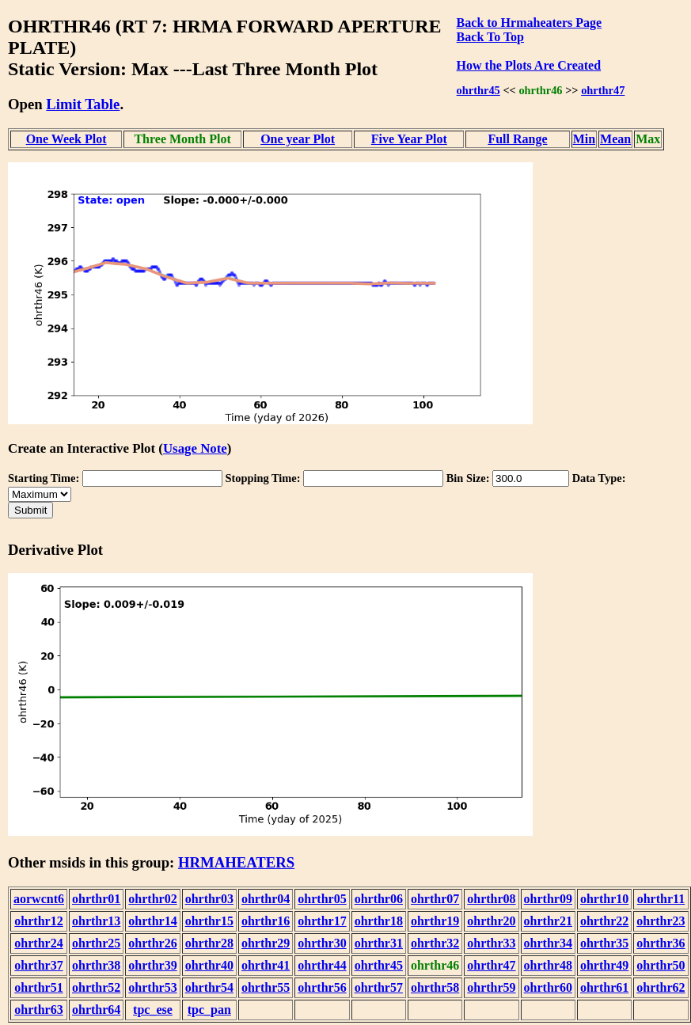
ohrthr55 (265, 987)
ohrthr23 (660, 921)
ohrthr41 (265, 965)
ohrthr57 (379, 987)
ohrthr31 (379, 943)
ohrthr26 (152, 943)
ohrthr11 (661, 898)
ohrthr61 (604, 987)
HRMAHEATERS (236, 862)
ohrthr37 (38, 965)
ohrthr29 (265, 943)
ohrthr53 (152, 987)
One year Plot (297, 139)
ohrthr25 (96, 943)
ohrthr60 (548, 987)
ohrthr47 (603, 90)
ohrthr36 (660, 943)
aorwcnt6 (38, 898)
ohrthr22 (604, 921)
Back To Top (490, 37)
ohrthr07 (435, 898)
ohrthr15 (209, 921)
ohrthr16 (265, 921)
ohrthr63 (38, 1009)
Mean (615, 139)
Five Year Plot (409, 139)
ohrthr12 (38, 921)
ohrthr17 (322, 921)
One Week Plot (66, 139)
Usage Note (195, 448)
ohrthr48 (548, 965)
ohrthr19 (435, 921)
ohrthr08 (491, 898)
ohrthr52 (96, 987)
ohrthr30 (322, 943)
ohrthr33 (491, 943)
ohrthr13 (96, 921)
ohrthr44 (322, 965)
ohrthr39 (152, 965)
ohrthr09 (548, 898)
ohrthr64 (96, 1009)
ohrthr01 (96, 898)
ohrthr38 (96, 965)
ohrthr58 (435, 987)
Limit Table (83, 104)
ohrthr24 (38, 943)
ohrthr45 (478, 90)
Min (584, 139)
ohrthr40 (209, 965)
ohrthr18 (379, 921)
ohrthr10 (604, 898)
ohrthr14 (152, 921)
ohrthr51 (38, 987)
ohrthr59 (491, 987)
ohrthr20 (491, 921)
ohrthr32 (435, 943)
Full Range (517, 139)
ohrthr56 (322, 987)
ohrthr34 (548, 943)
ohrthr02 (152, 898)
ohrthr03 (209, 898)
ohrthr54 (209, 987)
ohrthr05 (322, 898)
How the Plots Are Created (529, 65)
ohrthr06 (379, 898)
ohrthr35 (604, 943)
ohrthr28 (209, 943)
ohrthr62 (660, 987)
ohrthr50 (660, 965)
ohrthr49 (604, 965)
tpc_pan (209, 1009)
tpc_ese (153, 1009)
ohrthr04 (265, 898)
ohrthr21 (548, 921)
